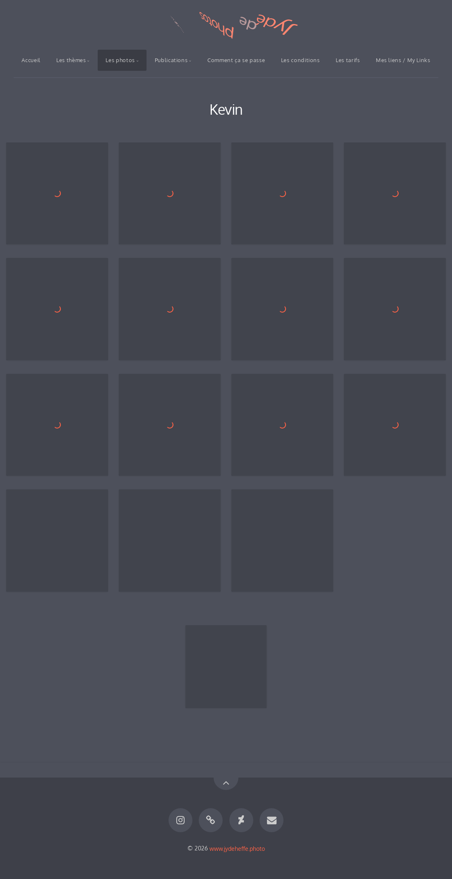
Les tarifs (348, 60)
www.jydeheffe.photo (237, 848)
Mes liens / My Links (403, 60)
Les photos (120, 60)
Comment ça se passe (236, 60)
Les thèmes (71, 60)
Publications (171, 60)
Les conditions (300, 60)
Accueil (31, 60)
